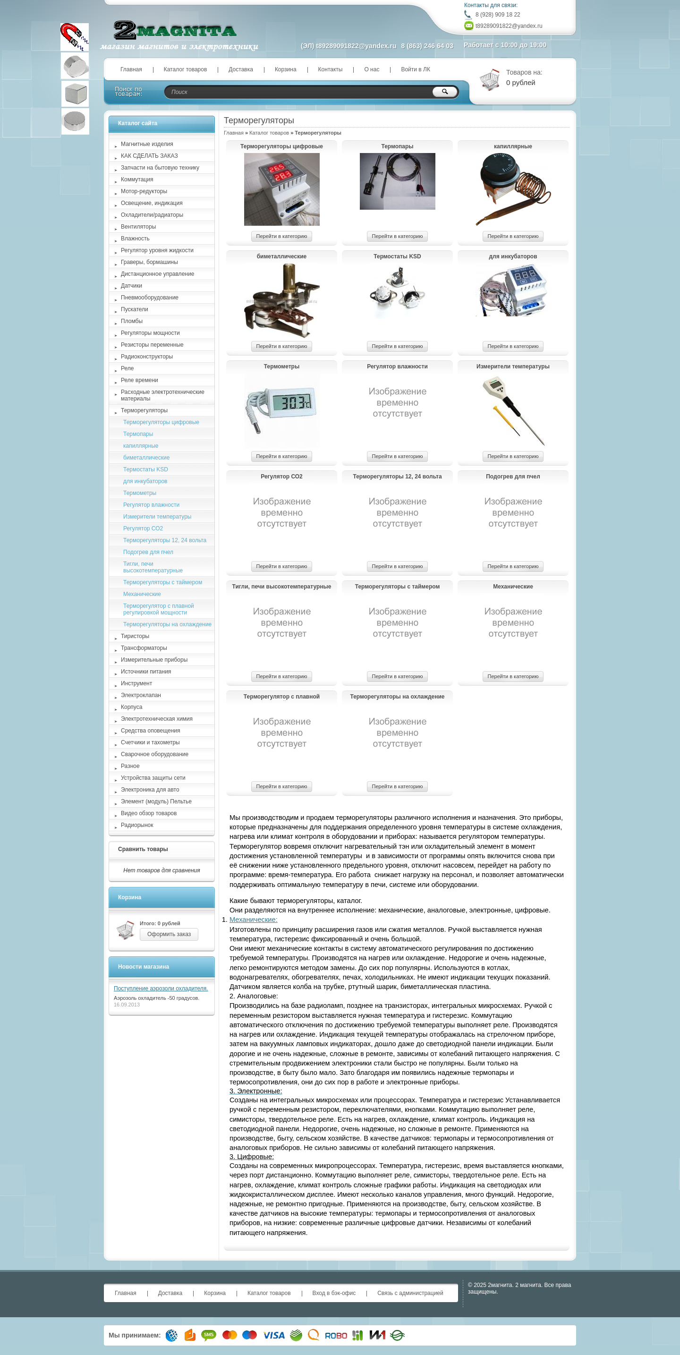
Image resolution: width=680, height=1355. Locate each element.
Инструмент (136, 683)
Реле (127, 368)
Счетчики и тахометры (150, 742)
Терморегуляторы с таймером (397, 586)
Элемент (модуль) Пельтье (156, 801)
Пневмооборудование (149, 297)
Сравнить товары (143, 849)
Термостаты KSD (397, 256)
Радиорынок (137, 825)
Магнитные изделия (147, 144)
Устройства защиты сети (153, 778)
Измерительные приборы (154, 659)
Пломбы (132, 321)
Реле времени (139, 380)
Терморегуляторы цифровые (281, 146)
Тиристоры (135, 636)
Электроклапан (141, 695)
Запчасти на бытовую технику (160, 167)
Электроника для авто (150, 789)
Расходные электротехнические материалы (162, 395)
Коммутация (137, 179)
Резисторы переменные (152, 344)
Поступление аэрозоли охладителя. (161, 988)
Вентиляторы (138, 226)
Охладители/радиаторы (152, 215)
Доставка (241, 69)
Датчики (131, 285)
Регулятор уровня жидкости (157, 250)
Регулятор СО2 (282, 476)
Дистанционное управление (157, 274)
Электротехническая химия (157, 719)
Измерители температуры (513, 366)
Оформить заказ (169, 934)
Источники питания (146, 671)
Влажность (135, 238)
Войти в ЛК (415, 69)
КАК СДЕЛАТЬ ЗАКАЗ (149, 156)
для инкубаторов (513, 256)
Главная (131, 69)
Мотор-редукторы (144, 191)
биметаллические (282, 256)
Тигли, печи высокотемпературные (282, 586)
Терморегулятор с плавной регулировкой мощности (282, 697)
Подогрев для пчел (513, 476)
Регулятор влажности (397, 366)
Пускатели (134, 309)
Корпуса (131, 707)
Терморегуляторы (144, 410)
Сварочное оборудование (154, 754)
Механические (513, 586)
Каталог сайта (137, 123)
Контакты (330, 69)
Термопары (397, 146)
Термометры (281, 366)
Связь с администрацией (410, 1293)
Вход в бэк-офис (334, 1293)
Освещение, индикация (152, 203)
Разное (130, 766)
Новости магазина (143, 966)
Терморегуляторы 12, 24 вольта (397, 476)
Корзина (286, 69)
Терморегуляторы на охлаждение (397, 696)
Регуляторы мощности (150, 333)
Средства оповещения (150, 730)
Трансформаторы (144, 648)
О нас (371, 69)
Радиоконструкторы (147, 356)
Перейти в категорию (281, 236)
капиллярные (513, 146)
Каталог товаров (185, 69)
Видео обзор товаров (149, 813)
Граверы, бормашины (149, 262)
